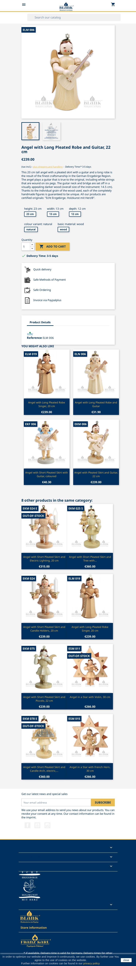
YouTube (37, 825)
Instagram (47, 825)
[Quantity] (25, 247)
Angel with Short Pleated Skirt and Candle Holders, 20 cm (44, 628)
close (126, 960)
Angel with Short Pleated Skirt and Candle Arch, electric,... (44, 768)
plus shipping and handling (48, 166)
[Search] (74, 17)
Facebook (27, 825)
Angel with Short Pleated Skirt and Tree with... (90, 558)
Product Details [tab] (40, 322)
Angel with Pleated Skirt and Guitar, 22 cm (96, 474)
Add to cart (52, 246)
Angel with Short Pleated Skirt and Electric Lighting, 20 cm (44, 558)
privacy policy (91, 963)
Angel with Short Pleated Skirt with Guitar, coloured (46, 474)
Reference (34, 338)
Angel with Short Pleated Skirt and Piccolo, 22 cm (44, 698)
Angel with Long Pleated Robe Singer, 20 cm (46, 404)
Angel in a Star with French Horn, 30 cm (90, 768)
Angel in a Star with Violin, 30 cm (90, 697)
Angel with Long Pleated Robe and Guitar (96, 404)
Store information (34, 928)
